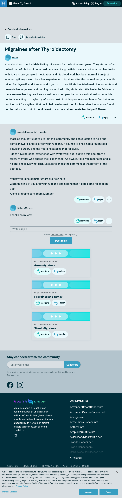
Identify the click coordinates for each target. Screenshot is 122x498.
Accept (88, 492)
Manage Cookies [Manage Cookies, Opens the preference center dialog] (9, 492)
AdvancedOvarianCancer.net (87, 412)
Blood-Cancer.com (81, 447)
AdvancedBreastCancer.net (86, 407)
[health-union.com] (30, 401)
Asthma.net (77, 427)
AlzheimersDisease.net (84, 422)
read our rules (57, 234)
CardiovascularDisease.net (86, 452)
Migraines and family (48, 296)
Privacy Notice (64, 372)
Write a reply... (20, 229)
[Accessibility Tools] (80, 3)
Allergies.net (77, 417)
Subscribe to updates (31, 37)
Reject (108, 492)
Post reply (61, 240)
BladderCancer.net (81, 442)
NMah (15, 57)
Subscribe (112, 3)
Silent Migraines (45, 328)
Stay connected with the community (33, 357)
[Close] (117, 472)
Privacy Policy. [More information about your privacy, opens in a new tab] (22, 486)
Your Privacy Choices (75, 466)
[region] (61, 483)
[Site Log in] (96, 3)
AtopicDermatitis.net (82, 432)
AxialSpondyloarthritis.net (86, 437)
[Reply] (103, 117)
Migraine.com (26, 193)
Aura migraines (44, 265)
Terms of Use (13, 375)
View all (76, 458)
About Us (12, 466)
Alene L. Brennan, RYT (27, 132)
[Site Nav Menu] (14, 3)
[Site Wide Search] (25, 3)
